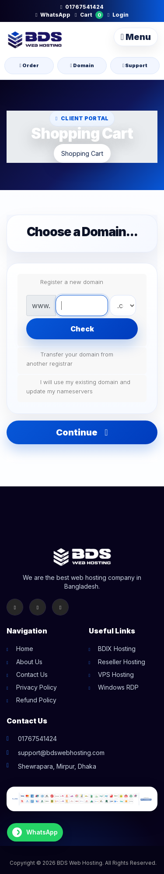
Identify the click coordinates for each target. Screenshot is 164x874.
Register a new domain (64, 282)
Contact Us (32, 674)
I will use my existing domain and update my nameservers (78, 386)
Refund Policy (36, 700)
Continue (82, 432)
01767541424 (82, 7)
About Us (29, 661)
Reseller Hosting (121, 661)
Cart (89, 15)
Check (82, 328)
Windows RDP (118, 687)
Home (24, 648)
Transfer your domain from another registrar (69, 358)
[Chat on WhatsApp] (35, 832)
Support (134, 65)
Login (118, 14)
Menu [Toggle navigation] (136, 37)
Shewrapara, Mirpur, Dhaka (57, 766)
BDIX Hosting (117, 648)
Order (28, 65)
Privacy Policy (36, 687)
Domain (82, 65)
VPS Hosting (116, 674)
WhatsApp (52, 14)
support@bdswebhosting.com (61, 752)
